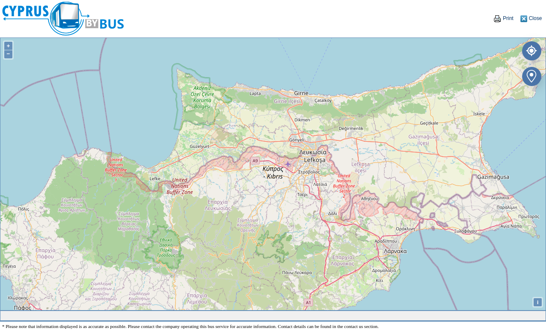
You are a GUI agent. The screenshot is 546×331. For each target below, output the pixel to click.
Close (531, 18)
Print (503, 18)
